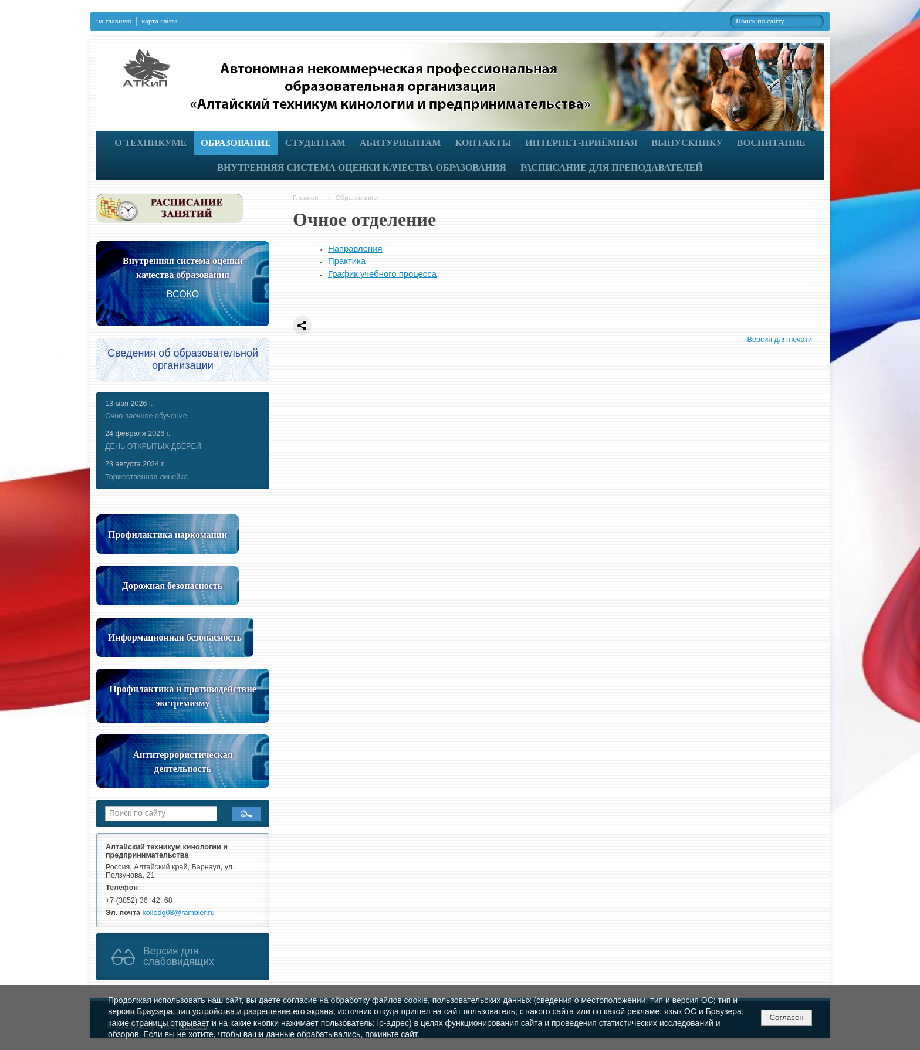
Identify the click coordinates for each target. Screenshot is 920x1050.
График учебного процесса (382, 274)
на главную (113, 21)
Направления (355, 248)
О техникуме (150, 143)
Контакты (483, 143)
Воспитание (771, 143)
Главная (306, 197)
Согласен (786, 1017)
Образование (236, 143)
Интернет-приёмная (581, 143)
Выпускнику (687, 143)
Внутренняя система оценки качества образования (361, 167)
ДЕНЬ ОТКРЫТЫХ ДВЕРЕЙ (153, 446)
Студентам (315, 143)
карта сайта (159, 21)
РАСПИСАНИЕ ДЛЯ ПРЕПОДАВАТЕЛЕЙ (611, 167)
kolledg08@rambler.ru (179, 913)
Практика (347, 261)
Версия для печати (780, 340)
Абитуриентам (400, 143)
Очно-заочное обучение (146, 416)
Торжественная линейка (146, 477)
